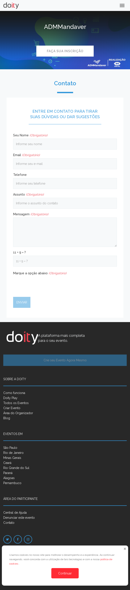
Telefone (20, 174)
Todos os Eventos (16, 403)
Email (26, 155)
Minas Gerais (12, 458)
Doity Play (10, 398)
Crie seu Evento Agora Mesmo (65, 360)
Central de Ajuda (15, 512)
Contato (8, 522)
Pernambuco (12, 483)
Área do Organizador (18, 413)
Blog (6, 418)
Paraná (7, 473)
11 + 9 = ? (19, 252)
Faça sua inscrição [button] (65, 51)
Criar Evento (11, 408)
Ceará (7, 463)
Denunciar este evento (19, 517)
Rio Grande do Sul (16, 468)
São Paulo (10, 447)
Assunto (28, 194)
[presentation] (46, 285)
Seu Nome (30, 135)
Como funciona (14, 393)
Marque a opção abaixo (40, 273)
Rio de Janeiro (13, 453)
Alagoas (9, 478)
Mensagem (30, 214)
